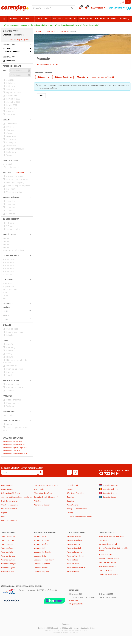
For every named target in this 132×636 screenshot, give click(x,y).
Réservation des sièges (43, 493)
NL (123, 2)
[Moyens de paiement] (11, 600)
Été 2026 (13, 19)
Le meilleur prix (73, 485)
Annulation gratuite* (91, 25)
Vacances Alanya (73, 564)
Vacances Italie (7, 552)
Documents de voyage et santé (46, 485)
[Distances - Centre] (17, 319)
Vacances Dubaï (40, 536)
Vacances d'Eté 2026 (11, 450)
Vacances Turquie (8, 536)
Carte (41, 96)
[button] (17, 44)
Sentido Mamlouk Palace (109, 558)
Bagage (4, 512)
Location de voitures (9, 520)
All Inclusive (86, 19)
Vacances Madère (41, 544)
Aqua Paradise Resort (107, 562)
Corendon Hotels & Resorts (44, 497)
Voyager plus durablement (77, 509)
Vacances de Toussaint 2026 (15, 453)
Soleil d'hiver (43, 19)
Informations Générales (10, 493)
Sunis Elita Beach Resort (108, 574)
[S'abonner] (40, 472)
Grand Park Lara (105, 554)
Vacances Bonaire (8, 556)
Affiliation (37, 501)
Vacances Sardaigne (41, 540)
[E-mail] (19, 472)
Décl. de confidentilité (75, 493)
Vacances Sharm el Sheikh (44, 560)
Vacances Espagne (8, 548)
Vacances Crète (40, 556)
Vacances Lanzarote (74, 552)
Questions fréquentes (9, 505)
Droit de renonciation (9, 501)
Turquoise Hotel (105, 570)
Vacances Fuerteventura (76, 567)
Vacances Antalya (73, 544)
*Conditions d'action (42, 505)
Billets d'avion (119, 19)
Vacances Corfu (73, 571)
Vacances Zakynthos (42, 564)
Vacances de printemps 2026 (15, 447)
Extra (3, 516)
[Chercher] (72, 7)
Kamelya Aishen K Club (108, 566)
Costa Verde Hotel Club (108, 544)
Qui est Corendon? (8, 485)
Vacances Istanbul (74, 548)
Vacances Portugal (8, 564)
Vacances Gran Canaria (75, 556)
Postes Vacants (72, 505)
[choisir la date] (20, 70)
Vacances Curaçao (8, 560)
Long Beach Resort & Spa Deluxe (111, 536)
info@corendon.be (76, 604)
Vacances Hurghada (74, 540)
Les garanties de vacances (17, 25)
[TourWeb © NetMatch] (66, 624)
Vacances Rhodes (40, 567)
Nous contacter (7, 489)
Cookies (70, 489)
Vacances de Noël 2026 (13, 441)
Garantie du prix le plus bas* (42, 25)
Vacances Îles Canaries (42, 552)
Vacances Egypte (7, 540)
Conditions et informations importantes (16, 497)
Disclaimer (71, 501)
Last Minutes (26, 19)
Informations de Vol (9, 509)
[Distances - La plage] (17, 311)
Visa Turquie (39, 489)
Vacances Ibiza (72, 560)
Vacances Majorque (41, 571)
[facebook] (69, 472)
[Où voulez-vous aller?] (53, 7)
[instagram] (75, 472)
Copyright (70, 497)
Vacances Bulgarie (8, 567)
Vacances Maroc (7, 571)
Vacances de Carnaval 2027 (15, 444)
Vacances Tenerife (74, 536)
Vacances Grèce (7, 544)
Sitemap (70, 512)
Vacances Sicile (39, 548)
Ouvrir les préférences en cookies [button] (79, 516)
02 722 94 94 (109, 473)
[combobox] (53, 7)
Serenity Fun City (106, 540)
